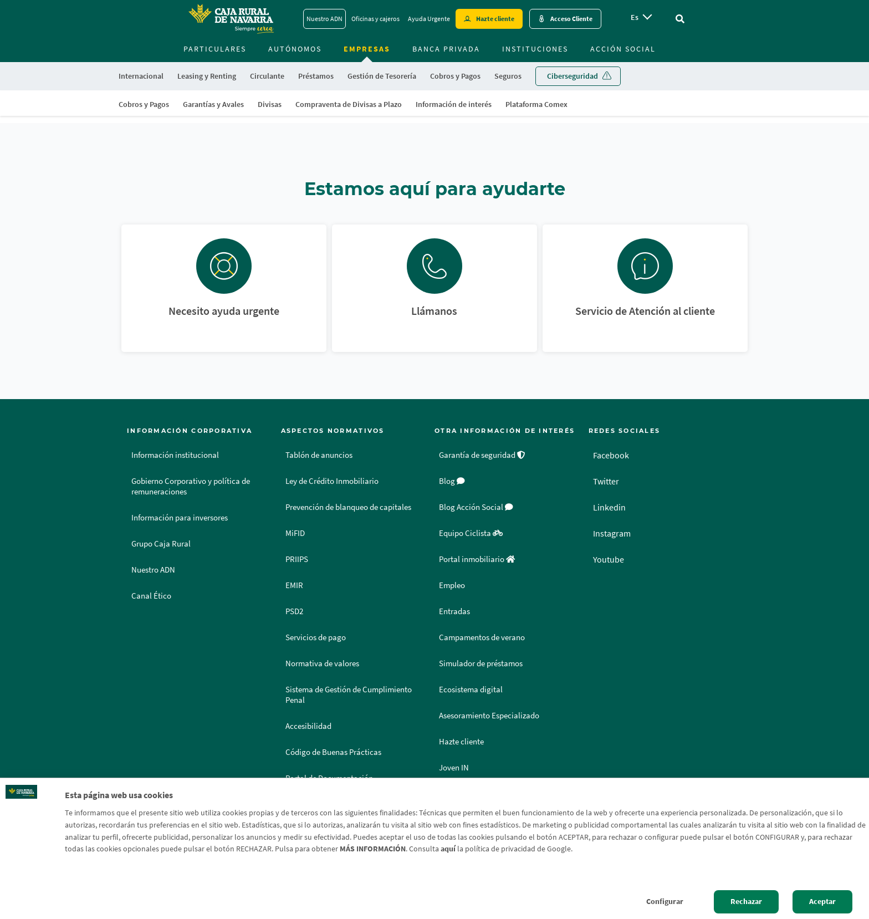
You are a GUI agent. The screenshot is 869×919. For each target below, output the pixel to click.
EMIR (294, 585)
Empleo (452, 585)
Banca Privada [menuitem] (446, 49)
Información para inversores (179, 518)
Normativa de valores (322, 663)
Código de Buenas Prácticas (333, 752)
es (634, 17)
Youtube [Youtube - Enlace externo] (608, 559)
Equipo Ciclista (471, 533)
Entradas (454, 611)
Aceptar (822, 901)
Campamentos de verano (482, 637)
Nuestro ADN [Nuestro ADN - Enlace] (324, 18)
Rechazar (746, 901)
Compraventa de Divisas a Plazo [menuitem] (348, 104)
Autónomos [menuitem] (294, 49)
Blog (452, 481)
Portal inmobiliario (477, 559)
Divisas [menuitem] (270, 104)
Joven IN (454, 768)
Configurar (664, 901)
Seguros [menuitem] (508, 76)
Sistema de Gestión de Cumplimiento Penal (348, 695)
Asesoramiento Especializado (489, 716)
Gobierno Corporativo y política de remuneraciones (190, 486)
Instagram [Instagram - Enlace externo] (612, 533)
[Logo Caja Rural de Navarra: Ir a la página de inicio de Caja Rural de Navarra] (230, 19)
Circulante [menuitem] (267, 76)
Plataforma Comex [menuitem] (536, 104)
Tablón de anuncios (318, 455)
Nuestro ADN (153, 570)
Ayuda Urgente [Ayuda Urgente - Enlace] (429, 18)
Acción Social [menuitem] (623, 49)
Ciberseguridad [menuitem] (572, 76)
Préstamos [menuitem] (316, 76)
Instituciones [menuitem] (535, 49)
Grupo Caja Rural (161, 544)
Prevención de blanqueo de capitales (348, 507)
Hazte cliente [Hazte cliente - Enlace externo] (495, 18)
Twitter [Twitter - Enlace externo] (606, 481)
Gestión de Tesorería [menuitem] (381, 76)
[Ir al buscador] (680, 18)
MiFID (295, 533)
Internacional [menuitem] (141, 76)
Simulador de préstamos (481, 663)
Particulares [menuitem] (214, 49)
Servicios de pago (315, 637)
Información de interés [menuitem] (454, 104)
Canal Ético (151, 596)
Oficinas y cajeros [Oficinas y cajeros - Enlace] (375, 18)
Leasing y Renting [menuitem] (206, 76)
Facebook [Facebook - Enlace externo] (611, 455)
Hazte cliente (461, 742)
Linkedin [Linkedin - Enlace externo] (609, 507)
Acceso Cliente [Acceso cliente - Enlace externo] (571, 18)
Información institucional (175, 455)
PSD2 (294, 611)
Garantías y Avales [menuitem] (213, 104)
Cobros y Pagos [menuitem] (144, 104)
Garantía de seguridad (482, 455)
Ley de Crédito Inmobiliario (332, 481)
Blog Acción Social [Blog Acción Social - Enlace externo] (476, 507)
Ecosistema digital (471, 690)
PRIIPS (296, 559)
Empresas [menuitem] (367, 49)
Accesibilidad (308, 726)
